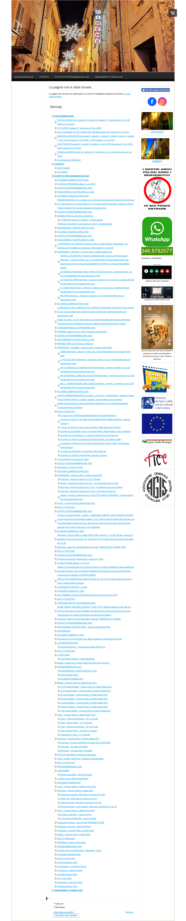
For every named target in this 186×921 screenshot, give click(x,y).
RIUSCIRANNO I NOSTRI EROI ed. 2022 (75, 340)
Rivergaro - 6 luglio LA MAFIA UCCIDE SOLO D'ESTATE (85, 743)
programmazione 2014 (67, 862)
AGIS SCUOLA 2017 (69, 675)
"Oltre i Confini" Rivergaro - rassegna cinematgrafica (80, 759)
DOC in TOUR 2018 (66, 651)
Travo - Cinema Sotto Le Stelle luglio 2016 (76, 810)
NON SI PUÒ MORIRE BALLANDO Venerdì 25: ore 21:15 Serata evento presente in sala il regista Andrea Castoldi (94, 581)
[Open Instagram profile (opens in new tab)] (162, 101)
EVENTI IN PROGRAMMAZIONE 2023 (74, 236)
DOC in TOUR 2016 (66, 838)
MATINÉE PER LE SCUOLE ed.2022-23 (75, 343)
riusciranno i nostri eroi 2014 (69, 870)
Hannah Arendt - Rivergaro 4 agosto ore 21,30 (80, 802)
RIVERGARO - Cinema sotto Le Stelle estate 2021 (79, 475)
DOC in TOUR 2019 (66, 599)
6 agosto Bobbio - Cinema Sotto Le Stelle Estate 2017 (84, 707)
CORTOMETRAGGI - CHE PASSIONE (77, 659)
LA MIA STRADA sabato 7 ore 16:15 (73, 563)
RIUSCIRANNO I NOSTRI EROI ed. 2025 (75, 192)
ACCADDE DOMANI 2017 (72, 679)
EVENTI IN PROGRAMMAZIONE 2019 (74, 555)
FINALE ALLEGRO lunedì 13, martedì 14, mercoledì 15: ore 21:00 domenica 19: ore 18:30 (94, 154)
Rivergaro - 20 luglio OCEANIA (74, 747)
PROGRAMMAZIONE (64, 116)
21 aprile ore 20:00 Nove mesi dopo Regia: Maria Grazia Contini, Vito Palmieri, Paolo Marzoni (95, 445)
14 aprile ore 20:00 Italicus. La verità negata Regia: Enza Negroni (89, 435)
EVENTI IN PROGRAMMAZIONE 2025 (74, 188)
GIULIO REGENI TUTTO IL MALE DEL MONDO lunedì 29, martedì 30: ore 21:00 (93, 132)
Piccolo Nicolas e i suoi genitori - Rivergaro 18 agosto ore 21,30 (88, 806)
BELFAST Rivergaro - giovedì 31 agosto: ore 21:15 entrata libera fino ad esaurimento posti (92, 298)
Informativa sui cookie (63, 912)
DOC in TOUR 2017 (66, 763)
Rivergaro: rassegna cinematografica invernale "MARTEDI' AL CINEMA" (89, 619)
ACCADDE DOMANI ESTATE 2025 (73, 196)
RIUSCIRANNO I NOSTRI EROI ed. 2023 (75, 240)
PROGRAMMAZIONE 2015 (69, 846)
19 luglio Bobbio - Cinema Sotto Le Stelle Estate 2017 (84, 695)
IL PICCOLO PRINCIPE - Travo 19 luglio (78, 818)
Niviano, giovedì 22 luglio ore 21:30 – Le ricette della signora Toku (89, 483)
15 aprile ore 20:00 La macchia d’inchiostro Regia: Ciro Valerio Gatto (90, 439)
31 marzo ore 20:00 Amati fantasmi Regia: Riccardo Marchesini (88, 415)
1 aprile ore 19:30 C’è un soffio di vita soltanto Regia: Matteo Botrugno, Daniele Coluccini (95, 421)
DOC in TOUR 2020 (66, 551)
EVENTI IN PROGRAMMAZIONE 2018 (74, 623)
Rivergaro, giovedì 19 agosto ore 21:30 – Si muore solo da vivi (88, 491)
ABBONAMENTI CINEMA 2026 (68, 890)
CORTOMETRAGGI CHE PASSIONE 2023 (76, 328)
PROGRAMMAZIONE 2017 (69, 667)
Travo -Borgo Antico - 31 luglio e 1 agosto (78, 731)
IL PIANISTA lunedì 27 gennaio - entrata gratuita (81, 220)
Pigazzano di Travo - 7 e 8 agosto (75, 735)
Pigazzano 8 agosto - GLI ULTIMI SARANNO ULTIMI (80, 822)
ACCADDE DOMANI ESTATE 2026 (73, 180)
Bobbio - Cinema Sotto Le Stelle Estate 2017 (77, 683)
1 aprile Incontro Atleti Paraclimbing (72, 779)
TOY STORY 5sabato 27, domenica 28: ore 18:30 (79, 128)
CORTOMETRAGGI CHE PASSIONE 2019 (76, 603)
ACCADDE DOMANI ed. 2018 (70, 635)
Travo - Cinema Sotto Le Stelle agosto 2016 (76, 786)
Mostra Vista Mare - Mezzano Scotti (76, 775)
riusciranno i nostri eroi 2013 (69, 882)
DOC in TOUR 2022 (66, 411)
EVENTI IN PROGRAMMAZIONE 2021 (74, 463)
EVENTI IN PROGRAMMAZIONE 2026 (71, 176)
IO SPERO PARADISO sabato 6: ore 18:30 (76, 184)
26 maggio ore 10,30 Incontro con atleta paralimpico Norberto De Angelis (89, 639)
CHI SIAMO (62, 172)
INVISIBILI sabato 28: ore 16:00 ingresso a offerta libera (82, 332)
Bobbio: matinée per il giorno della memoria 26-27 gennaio (83, 663)
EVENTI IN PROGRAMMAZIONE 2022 (74, 336)
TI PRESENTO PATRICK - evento (72, 587)
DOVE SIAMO (63, 168)
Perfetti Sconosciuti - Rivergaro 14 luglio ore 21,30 (82, 794)
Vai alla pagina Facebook (155, 90)
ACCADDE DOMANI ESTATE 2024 (73, 232)
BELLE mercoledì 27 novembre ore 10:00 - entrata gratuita (86, 224)
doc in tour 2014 (64, 878)
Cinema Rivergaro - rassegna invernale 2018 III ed (82, 647)
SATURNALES (63, 631)
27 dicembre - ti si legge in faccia (71, 866)
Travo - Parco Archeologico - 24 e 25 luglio (79, 727)
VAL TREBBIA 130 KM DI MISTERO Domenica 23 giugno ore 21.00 (87, 595)
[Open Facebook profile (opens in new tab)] (152, 101)
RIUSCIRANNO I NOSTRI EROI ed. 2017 (78, 671)
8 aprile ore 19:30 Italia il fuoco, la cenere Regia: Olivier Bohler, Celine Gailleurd (95, 431)
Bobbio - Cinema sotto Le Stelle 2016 (73, 834)
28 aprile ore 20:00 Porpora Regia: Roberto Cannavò (83, 455)
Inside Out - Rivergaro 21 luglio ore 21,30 (78, 798)
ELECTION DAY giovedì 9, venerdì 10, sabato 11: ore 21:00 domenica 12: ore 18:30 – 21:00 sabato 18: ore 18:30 (95, 146)
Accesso (129, 912)
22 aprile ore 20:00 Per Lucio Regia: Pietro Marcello (83, 451)
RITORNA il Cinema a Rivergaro (71, 842)
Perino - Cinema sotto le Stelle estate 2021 (76, 503)
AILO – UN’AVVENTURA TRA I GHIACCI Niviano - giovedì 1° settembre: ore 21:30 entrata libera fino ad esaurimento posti (97, 385)
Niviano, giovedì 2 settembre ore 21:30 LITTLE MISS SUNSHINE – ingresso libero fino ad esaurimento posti (96, 497)
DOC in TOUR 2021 (66, 507)
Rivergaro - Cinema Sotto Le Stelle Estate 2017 (78, 739)
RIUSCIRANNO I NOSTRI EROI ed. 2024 (75, 228)
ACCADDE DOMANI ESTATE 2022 (73, 391)
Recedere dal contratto (66, 915)
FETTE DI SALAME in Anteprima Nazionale (76, 755)
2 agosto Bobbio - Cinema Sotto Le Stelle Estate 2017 (84, 703)
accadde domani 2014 (67, 874)
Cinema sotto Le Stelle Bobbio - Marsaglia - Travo (79, 850)
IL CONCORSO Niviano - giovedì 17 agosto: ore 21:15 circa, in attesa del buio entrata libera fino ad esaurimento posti (95, 290)
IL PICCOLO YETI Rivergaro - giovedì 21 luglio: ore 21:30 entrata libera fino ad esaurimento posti (95, 361)
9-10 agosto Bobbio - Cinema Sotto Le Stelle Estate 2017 (85, 711)
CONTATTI (59, 164)
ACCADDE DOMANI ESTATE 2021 (73, 471)
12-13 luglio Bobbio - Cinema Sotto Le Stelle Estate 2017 (85, 691)
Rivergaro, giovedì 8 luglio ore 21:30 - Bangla (80, 479)
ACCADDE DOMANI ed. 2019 (70, 591)
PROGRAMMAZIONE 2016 (69, 767)
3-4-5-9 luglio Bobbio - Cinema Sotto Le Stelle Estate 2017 (86, 687)
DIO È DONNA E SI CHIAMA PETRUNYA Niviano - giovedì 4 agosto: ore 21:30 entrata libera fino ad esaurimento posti (95, 369)
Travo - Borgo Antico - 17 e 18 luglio (76, 723)
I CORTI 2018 (63, 655)
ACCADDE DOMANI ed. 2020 (70, 531)
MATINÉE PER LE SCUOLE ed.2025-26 (75, 216)
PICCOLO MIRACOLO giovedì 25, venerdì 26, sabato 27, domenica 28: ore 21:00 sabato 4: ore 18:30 (93, 122)
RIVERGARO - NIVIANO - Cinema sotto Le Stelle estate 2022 (84, 347)
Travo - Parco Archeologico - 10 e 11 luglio (79, 719)
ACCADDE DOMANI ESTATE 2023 (73, 304)
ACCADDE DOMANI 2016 (68, 782)
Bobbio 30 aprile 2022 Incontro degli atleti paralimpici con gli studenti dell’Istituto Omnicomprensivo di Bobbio (92, 405)
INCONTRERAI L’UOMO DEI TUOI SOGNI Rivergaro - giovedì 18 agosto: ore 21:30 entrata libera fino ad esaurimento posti (97, 377)
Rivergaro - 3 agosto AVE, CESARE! (76, 751)
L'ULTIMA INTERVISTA (67, 643)
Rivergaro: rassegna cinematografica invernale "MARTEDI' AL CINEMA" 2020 (91, 547)
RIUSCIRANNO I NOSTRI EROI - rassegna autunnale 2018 (83, 627)
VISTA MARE (63, 771)
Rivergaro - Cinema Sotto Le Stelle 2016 (75, 790)
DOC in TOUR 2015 (66, 858)
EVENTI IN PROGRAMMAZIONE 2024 (74, 212)
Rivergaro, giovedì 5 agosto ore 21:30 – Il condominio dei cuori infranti (91, 487)
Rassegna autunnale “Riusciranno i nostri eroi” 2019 (80, 559)
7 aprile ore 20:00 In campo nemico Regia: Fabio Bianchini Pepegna (90, 427)
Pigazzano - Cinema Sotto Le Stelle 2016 (75, 830)
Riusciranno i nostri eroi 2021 (70, 467)
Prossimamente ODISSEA (68, 160)
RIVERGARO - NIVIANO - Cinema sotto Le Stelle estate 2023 (84, 252)
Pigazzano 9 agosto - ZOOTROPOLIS (74, 826)
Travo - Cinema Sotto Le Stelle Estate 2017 (76, 715)
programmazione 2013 (67, 886)
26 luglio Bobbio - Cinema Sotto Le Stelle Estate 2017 (84, 699)
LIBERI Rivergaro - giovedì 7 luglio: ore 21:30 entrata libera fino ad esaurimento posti (95, 353)
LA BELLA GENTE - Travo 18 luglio (76, 814)
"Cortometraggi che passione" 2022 (73, 459)
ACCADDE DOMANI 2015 (68, 854)
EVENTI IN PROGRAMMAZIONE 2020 (74, 511)
